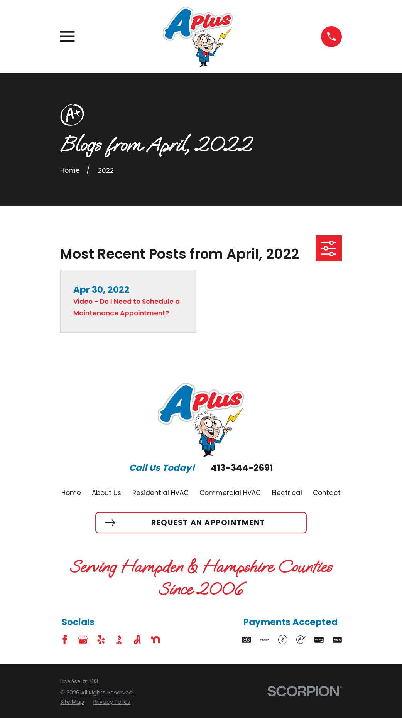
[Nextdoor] (155, 639)
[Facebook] (64, 639)
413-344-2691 (242, 468)
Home (71, 492)
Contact (327, 492)
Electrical (287, 492)
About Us (106, 492)
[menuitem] (72, 702)
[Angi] (137, 639)
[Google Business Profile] (83, 639)
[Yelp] (101, 639)
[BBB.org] (119, 639)
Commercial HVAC (230, 492)
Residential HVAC (160, 492)
